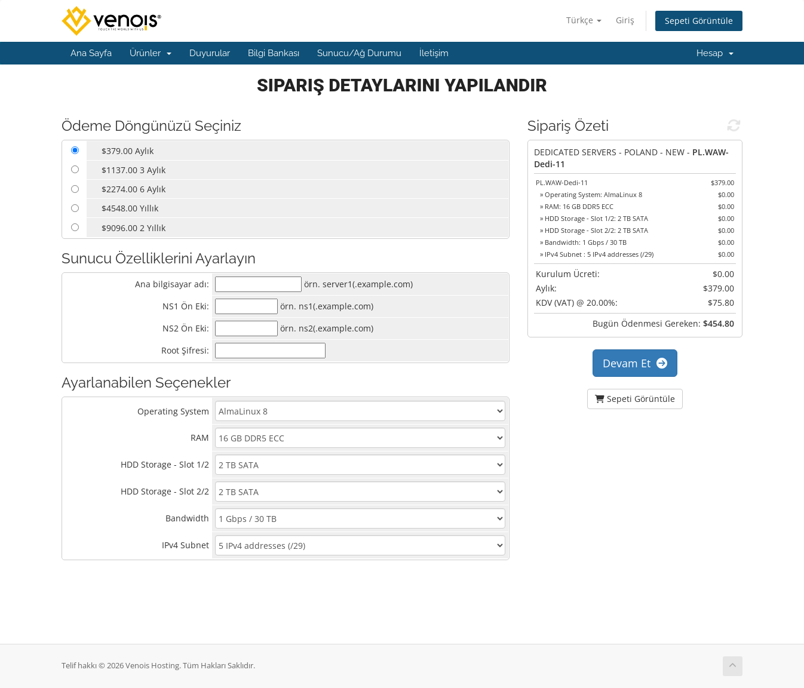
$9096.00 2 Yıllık (133, 228)
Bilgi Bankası (273, 53)
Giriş (625, 20)
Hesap (715, 53)
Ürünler (150, 53)
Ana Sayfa (91, 53)
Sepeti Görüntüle (699, 20)
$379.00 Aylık (128, 150)
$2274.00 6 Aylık (133, 189)
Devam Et (635, 363)
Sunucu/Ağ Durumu (359, 53)
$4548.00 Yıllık (130, 208)
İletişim (434, 53)
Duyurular (209, 53)
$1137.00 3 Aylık (133, 170)
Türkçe (584, 20)
